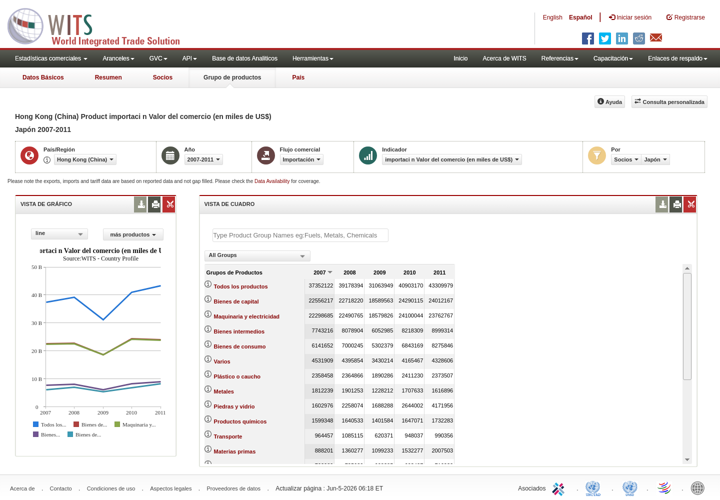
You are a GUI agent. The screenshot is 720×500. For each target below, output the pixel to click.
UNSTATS (630, 488)
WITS (100, 25)
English (552, 17)
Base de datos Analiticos (245, 58)
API (189, 58)
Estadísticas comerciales (51, 58)
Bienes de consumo (240, 347)
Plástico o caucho (237, 377)
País (298, 77)
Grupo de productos (232, 77)
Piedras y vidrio (234, 407)
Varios (222, 361)
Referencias (560, 58)
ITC (560, 488)
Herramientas (313, 58)
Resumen (108, 77)
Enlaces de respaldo (678, 58)
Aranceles (118, 58)
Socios (162, 77)
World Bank (700, 488)
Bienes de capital (236, 301)
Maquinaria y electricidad (247, 317)
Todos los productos (241, 287)
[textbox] (300, 235)
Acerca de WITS (504, 58)
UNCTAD (595, 488)
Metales (224, 391)
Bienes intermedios (239, 331)
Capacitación (613, 58)
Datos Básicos (43, 77)
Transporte (228, 437)
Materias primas (235, 451)
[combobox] (59, 234)
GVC (159, 58)
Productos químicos (240, 421)
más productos (133, 235)
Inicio (461, 58)
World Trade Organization (665, 488)
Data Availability (272, 181)
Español (580, 17)
